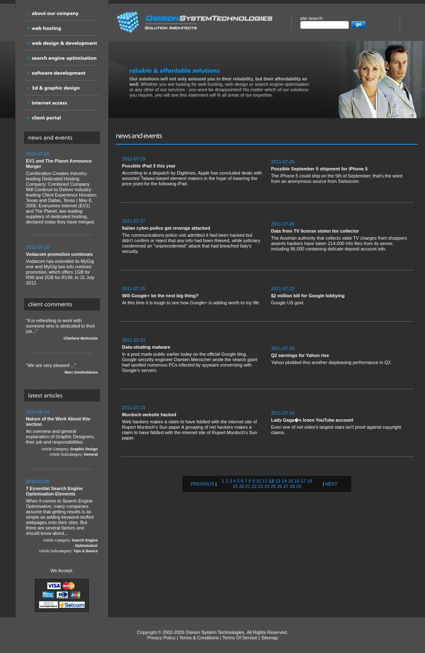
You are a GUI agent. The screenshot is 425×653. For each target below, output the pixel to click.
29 (298, 486)
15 (290, 480)
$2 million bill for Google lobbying (307, 295)
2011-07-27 (133, 220)
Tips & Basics (85, 551)
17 (302, 480)
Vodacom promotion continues (59, 254)
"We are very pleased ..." (62, 369)
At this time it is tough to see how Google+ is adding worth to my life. (192, 295)
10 (258, 480)
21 (247, 486)
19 (234, 486)
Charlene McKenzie (81, 338)
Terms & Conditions (199, 637)
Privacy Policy (161, 637)
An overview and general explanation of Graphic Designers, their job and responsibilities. (62, 433)
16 (296, 480)
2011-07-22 (282, 288)
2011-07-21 (133, 339)
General (91, 454)
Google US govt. (341, 295)
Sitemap (269, 637)
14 (283, 480)
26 (279, 486)
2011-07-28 (282, 161)
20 (241, 486)
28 (292, 486)
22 (254, 486)
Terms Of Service (239, 637)
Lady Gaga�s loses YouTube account (312, 420)
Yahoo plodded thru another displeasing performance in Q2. (341, 355)
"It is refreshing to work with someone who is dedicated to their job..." (62, 329)
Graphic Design (84, 449)
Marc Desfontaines (81, 372)
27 (285, 486)
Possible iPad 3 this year (149, 165)
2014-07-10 (37, 153)
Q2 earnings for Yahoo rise (300, 355)
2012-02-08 (37, 481)
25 (273, 486)
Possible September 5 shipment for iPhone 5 (319, 168)
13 (277, 480)
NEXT (331, 483)
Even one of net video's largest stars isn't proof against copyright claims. (341, 422)
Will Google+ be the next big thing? (160, 295)
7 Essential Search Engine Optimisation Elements (54, 491)
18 (309, 480)
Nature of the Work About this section (58, 421)
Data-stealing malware (146, 347)
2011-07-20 (282, 348)
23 (260, 486)
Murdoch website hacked (149, 414)
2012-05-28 (37, 247)
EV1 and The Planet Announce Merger (59, 163)
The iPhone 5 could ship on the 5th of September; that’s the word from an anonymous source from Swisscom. (341, 171)
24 (266, 486)
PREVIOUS (202, 483)
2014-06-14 (37, 411)
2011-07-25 (133, 288)
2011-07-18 (282, 412)
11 (264, 480)
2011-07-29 (133, 158)
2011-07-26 (282, 223)
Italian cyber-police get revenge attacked (166, 228)
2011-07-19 (133, 407)
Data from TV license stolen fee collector (315, 230)
